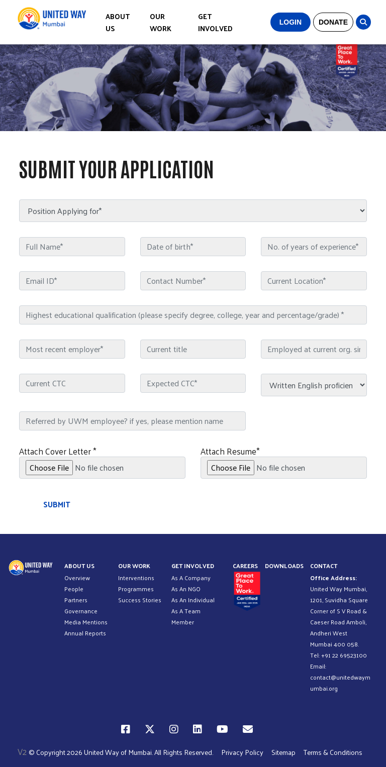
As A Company (191, 577)
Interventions (136, 577)
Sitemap (283, 752)
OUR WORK (160, 22)
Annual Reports (85, 632)
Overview (77, 577)
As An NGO (186, 588)
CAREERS (245, 565)
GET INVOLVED (215, 22)
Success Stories (139, 599)
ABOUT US (118, 22)
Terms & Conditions (333, 752)
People (73, 588)
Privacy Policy (242, 752)
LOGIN (290, 22)
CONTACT (323, 565)
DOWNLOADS (284, 565)
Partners (75, 599)
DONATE (333, 22)
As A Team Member (186, 616)
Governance (81, 610)
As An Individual (193, 599)
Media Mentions (86, 621)
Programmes (136, 588)
